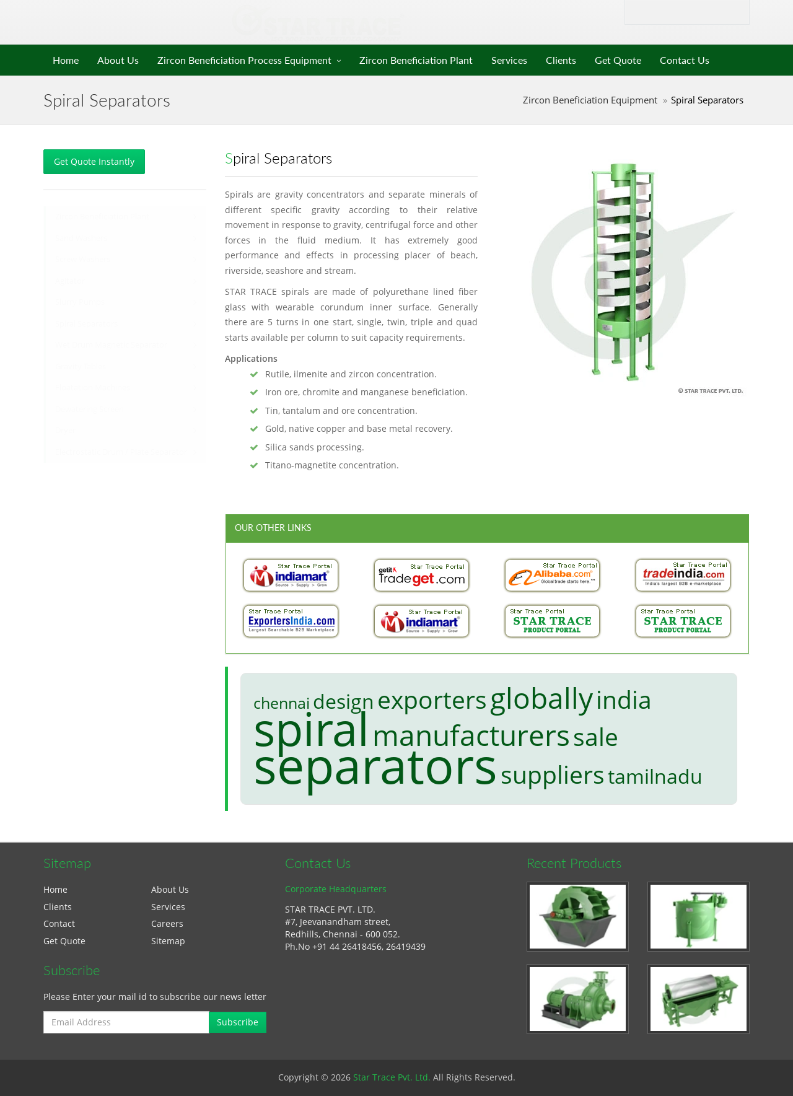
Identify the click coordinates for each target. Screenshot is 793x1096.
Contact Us (684, 60)
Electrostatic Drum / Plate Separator (121, 452)
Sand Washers (81, 238)
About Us (118, 60)
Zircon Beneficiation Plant (416, 60)
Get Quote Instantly (94, 161)
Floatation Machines (92, 387)
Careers (167, 923)
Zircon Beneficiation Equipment (590, 100)
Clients (561, 60)
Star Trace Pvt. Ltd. (392, 1077)
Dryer (65, 430)
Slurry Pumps (80, 302)
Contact (59, 923)
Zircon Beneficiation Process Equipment (244, 60)
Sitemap (168, 941)
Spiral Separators (86, 323)
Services (509, 60)
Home (66, 60)
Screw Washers (82, 259)
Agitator (70, 281)
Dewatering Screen (89, 409)
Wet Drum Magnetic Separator (111, 345)
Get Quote (618, 60)
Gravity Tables (80, 366)
